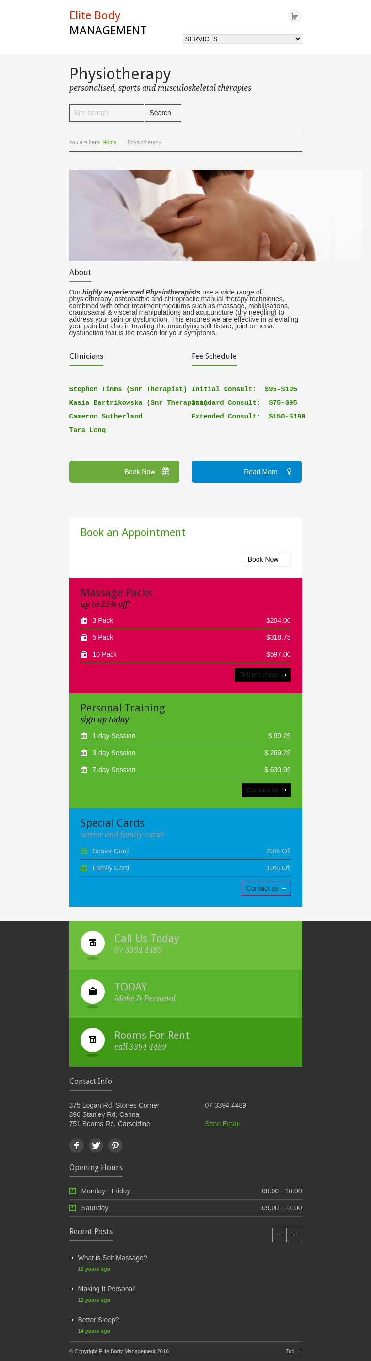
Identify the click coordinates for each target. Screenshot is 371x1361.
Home (109, 142)
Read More (267, 472)
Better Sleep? (98, 1320)
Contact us (262, 790)
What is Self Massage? (112, 1258)
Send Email (222, 1124)
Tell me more (259, 675)
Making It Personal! (107, 1289)
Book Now (147, 472)
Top (290, 1351)
